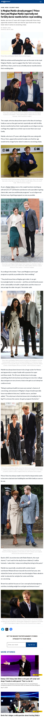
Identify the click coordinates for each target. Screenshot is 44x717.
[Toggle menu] (41, 2)
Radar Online (10, 187)
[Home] (5, 1)
